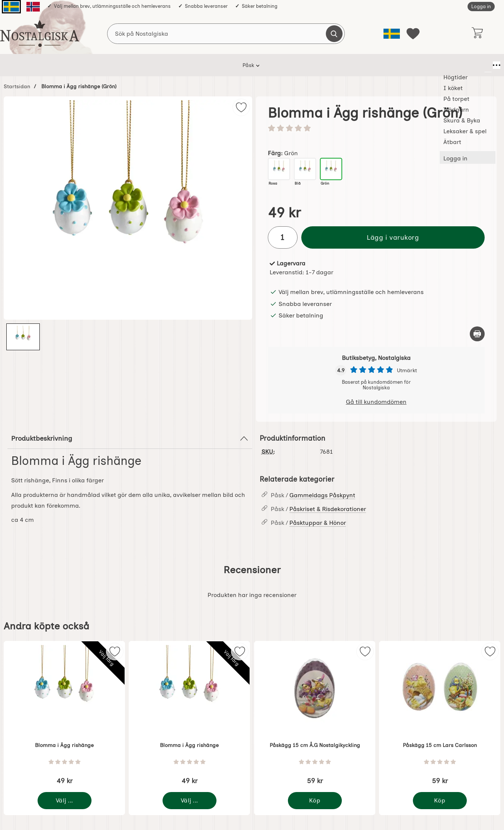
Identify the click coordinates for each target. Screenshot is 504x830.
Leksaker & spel (331, 65)
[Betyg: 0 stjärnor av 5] (376, 129)
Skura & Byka (281, 65)
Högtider (131, 65)
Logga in (481, 6)
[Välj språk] (392, 34)
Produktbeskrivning (129, 438)
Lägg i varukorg (393, 237)
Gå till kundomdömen (376, 401)
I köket (165, 65)
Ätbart (374, 65)
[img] (241, 107)
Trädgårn (238, 65)
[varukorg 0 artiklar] (477, 33)
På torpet (200, 65)
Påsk (99, 65)
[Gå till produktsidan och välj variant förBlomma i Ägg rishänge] (65, 800)
